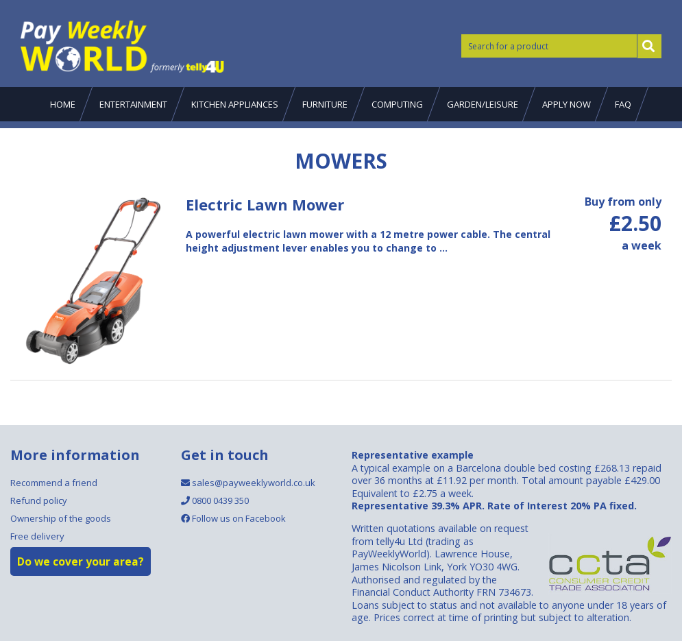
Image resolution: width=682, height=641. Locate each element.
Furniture (325, 104)
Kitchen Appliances (234, 104)
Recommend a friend (53, 482)
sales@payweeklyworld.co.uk (248, 482)
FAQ (623, 104)
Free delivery (37, 536)
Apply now (566, 104)
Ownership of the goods (60, 518)
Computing (397, 104)
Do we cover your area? (80, 561)
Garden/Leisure (482, 104)
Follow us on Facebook (233, 518)
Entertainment (133, 104)
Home (62, 104)
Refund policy (38, 500)
